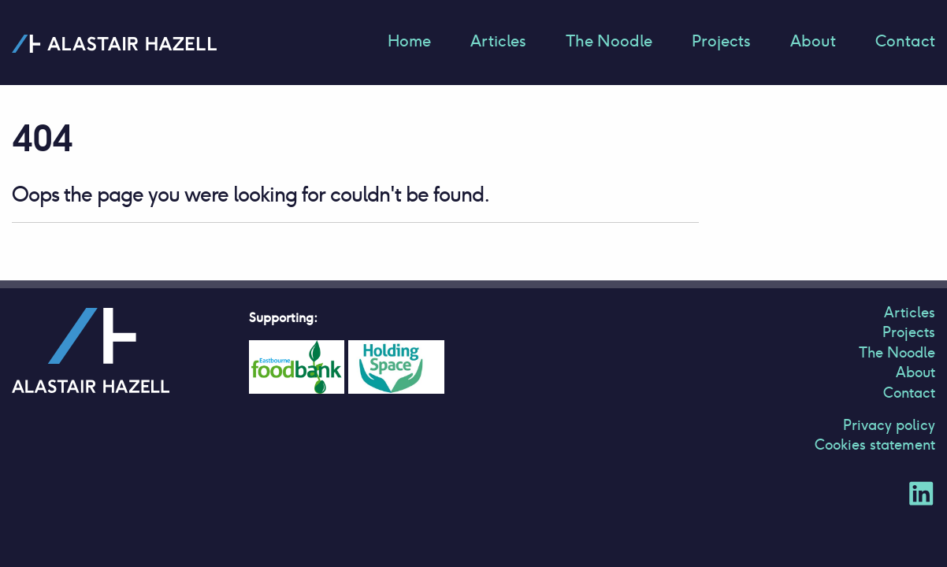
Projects (721, 41)
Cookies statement (875, 444)
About (813, 41)
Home (409, 41)
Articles (498, 41)
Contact (905, 41)
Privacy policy (889, 425)
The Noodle (609, 41)
